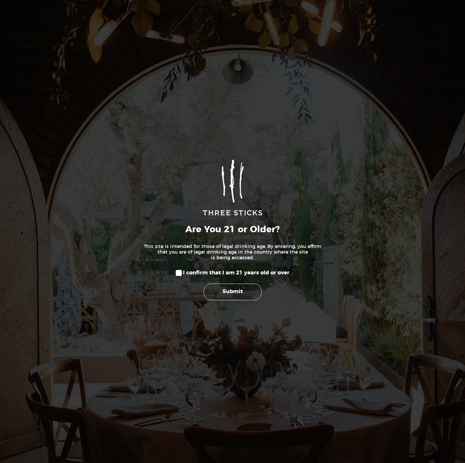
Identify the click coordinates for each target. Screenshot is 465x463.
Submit (232, 291)
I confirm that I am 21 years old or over (236, 273)
